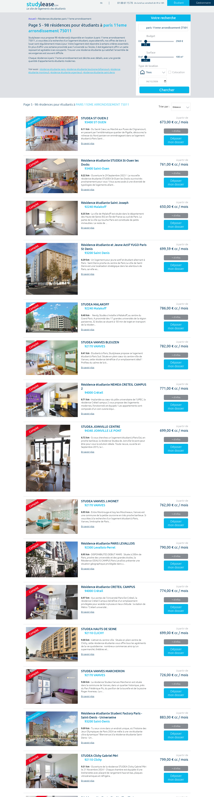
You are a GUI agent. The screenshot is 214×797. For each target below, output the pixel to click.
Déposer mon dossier (176, 140)
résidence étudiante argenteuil (66, 72)
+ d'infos (176, 131)
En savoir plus (87, 143)
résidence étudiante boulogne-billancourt (88, 69)
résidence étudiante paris (53, 69)
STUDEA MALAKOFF (95, 304)
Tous (149, 72)
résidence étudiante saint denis (99, 72)
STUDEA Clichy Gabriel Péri (99, 756)
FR (100, 3)
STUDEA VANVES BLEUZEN (100, 342)
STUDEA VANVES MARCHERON (103, 671)
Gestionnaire (201, 3)
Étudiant (177, 3)
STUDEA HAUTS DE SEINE (99, 629)
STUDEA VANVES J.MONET (100, 501)
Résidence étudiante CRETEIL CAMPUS (108, 587)
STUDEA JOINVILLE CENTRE (100, 427)
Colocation (176, 72)
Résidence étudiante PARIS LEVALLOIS (108, 543)
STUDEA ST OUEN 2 (94, 118)
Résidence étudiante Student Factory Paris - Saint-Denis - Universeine (111, 715)
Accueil (32, 18)
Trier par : (164, 106)
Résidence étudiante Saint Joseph (104, 203)
